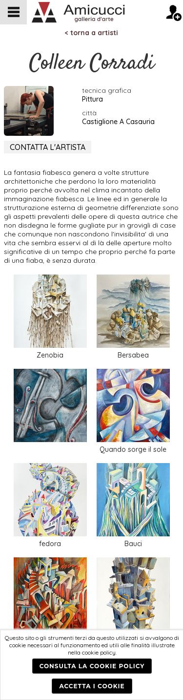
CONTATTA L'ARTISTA (47, 147)
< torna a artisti (91, 32)
